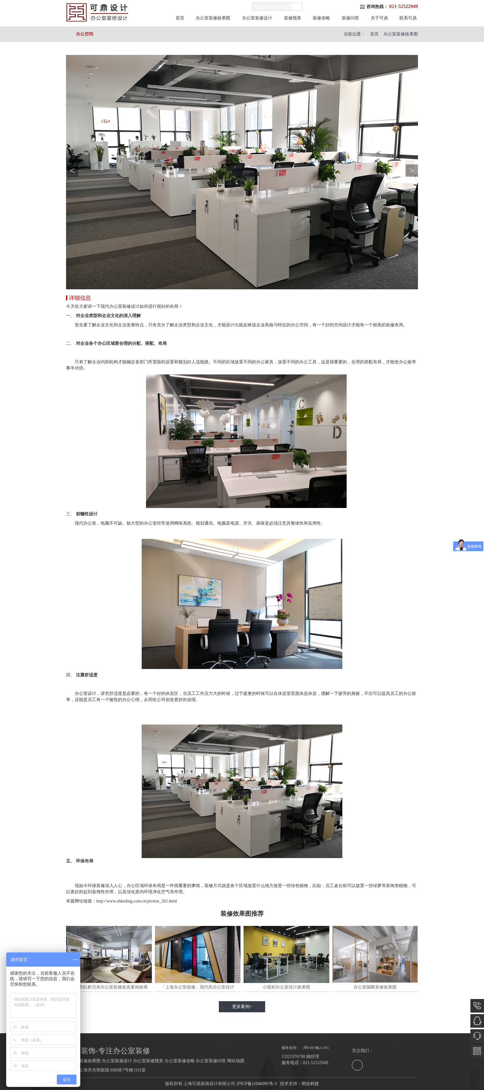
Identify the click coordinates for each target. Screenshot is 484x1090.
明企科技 (310, 1083)
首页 (180, 18)
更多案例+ (242, 1006)
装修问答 (350, 18)
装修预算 (292, 18)
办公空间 (84, 34)
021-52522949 (403, 6)
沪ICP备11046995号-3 (256, 1083)
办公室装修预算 (148, 1061)
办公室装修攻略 (180, 1061)
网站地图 (235, 1061)
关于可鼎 (379, 18)
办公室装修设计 (257, 18)
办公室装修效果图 (213, 18)
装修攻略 (321, 18)
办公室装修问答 (211, 1061)
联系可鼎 (408, 18)
